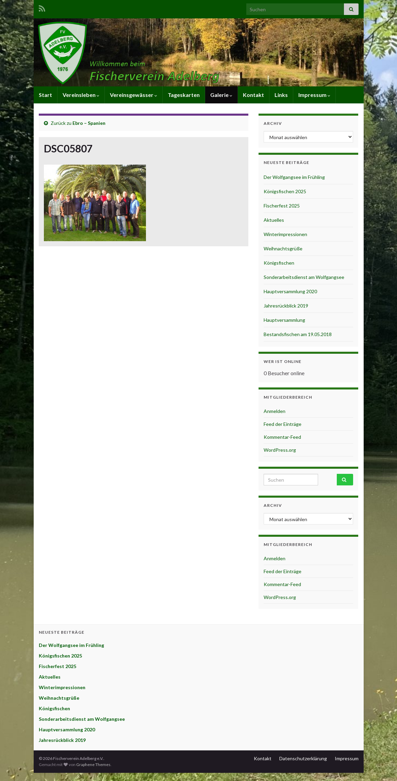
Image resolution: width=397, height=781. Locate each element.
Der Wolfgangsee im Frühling (294, 177)
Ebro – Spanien (88, 123)
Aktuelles (274, 220)
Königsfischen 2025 (285, 191)
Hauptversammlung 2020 (290, 291)
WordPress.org (280, 450)
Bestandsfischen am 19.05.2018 (298, 334)
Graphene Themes (93, 764)
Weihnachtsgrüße (283, 248)
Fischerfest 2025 (282, 206)
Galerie (221, 95)
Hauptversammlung (284, 320)
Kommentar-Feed (282, 437)
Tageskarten (184, 95)
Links (281, 95)
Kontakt (253, 95)
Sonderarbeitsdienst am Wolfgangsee (304, 277)
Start (45, 95)
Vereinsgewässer (133, 95)
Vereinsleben (81, 95)
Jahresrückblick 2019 (286, 306)
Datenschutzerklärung (303, 758)
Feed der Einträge (282, 424)
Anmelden (274, 411)
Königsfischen (279, 263)
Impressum (314, 95)
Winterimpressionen (285, 234)
